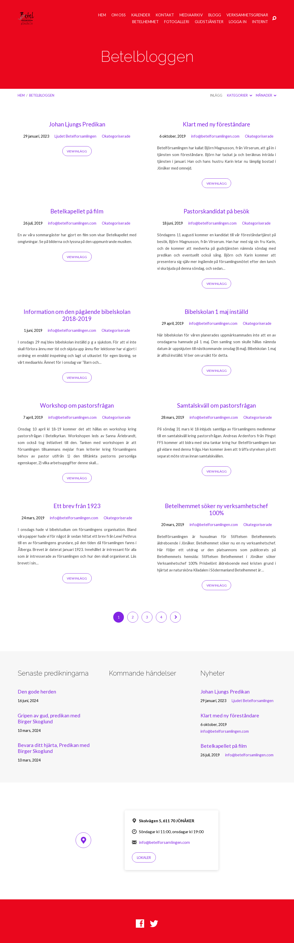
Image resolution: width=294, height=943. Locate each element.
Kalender (140, 15)
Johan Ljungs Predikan (77, 124)
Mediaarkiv (191, 15)
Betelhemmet (145, 22)
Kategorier (239, 95)
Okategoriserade (116, 136)
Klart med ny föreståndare (216, 124)
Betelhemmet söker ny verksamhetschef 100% (216, 509)
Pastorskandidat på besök (216, 211)
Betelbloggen (41, 95)
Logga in (237, 22)
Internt (260, 22)
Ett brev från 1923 (77, 505)
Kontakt (165, 15)
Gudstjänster (209, 22)
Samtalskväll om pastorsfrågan (216, 405)
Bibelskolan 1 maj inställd (216, 311)
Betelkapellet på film (76, 211)
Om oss (118, 15)
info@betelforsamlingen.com (215, 136)
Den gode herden (37, 692)
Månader (266, 95)
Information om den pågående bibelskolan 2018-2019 (77, 315)
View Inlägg (77, 151)
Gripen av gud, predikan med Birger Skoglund (49, 718)
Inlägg (216, 95)
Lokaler (144, 858)
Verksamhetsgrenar (247, 15)
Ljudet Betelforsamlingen (75, 136)
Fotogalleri (176, 22)
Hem (102, 15)
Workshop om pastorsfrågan (77, 405)
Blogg (214, 15)
